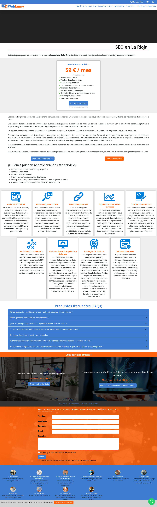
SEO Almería (38, 478)
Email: (40, 398)
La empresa (119, 6)
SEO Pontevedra (96, 485)
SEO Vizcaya (93, 489)
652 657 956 (136, 1)
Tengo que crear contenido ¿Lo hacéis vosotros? (29, 285)
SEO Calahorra (74, 371)
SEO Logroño (93, 371)
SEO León (149, 482)
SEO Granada (52, 482)
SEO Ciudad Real (10, 482)
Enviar (41, 424)
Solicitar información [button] (78, 71)
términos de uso (85, 428)
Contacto (130, 6)
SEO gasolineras (118, 444)
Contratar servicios (146, 6)
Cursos (111, 499)
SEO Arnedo (63, 371)
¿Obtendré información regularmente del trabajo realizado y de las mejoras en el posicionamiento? (50, 308)
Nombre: (42, 383)
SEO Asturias (48, 478)
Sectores (83, 499)
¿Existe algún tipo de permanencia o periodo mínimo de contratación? (38, 291)
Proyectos (101, 499)
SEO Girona (42, 482)
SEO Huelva (87, 482)
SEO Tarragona (149, 485)
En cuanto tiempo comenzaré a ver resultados (29, 302)
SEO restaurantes (91, 461)
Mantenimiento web (102, 6)
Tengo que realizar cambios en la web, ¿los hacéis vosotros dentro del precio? (41, 279)
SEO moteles (13, 461)
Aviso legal (32, 499)
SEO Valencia (71, 489)
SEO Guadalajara (64, 482)
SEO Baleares (77, 478)
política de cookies (34, 502)
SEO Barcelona (88, 478)
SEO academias (13, 444)
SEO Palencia (85, 485)
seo (90, 6)
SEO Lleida (6, 485)
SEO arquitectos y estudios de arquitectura (39, 445)
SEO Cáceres (109, 478)
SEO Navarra (64, 485)
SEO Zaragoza (114, 489)
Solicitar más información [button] (42, 126)
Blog (92, 499)
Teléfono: (42, 393)
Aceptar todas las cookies (63, 503)
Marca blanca (123, 499)
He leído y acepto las (58, 420)
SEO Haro (84, 371)
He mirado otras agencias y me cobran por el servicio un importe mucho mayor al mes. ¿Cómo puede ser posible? (56, 314)
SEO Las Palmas (138, 482)
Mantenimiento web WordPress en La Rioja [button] (117, 353)
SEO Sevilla (129, 485)
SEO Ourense (74, 485)
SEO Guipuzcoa (77, 482)
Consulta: (42, 403)
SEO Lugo (16, 485)
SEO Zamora (103, 489)
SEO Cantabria (128, 478)
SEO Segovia (120, 485)
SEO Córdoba (22, 482)
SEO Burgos (99, 478)
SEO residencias (65, 461)
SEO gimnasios (144, 444)
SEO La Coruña (116, 482)
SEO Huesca (97, 482)
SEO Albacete (17, 478)
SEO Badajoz (66, 478)
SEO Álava (7, 478)
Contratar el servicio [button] (114, 126)
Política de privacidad (49, 499)
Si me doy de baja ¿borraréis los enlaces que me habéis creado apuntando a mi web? (44, 296)
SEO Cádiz (118, 478)
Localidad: (42, 388)
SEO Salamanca (109, 485)
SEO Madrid (25, 485)
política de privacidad (73, 428)
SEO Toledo (61, 489)
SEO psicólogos (39, 461)
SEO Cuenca (33, 482)
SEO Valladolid (82, 489)
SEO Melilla (44, 485)
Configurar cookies (47, 502)
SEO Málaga (34, 485)
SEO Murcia (54, 485)
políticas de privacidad (66, 420)
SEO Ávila (57, 478)
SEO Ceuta (149, 478)
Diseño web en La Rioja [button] (39, 351)
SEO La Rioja (127, 482)
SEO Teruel (52, 489)
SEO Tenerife (42, 489)
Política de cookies (68, 499)
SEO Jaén (106, 482)
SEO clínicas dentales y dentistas (91, 444)
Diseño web (81, 6)
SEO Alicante (27, 478)
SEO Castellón (139, 478)
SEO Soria (138, 485)
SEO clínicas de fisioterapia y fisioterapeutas (65, 445)
